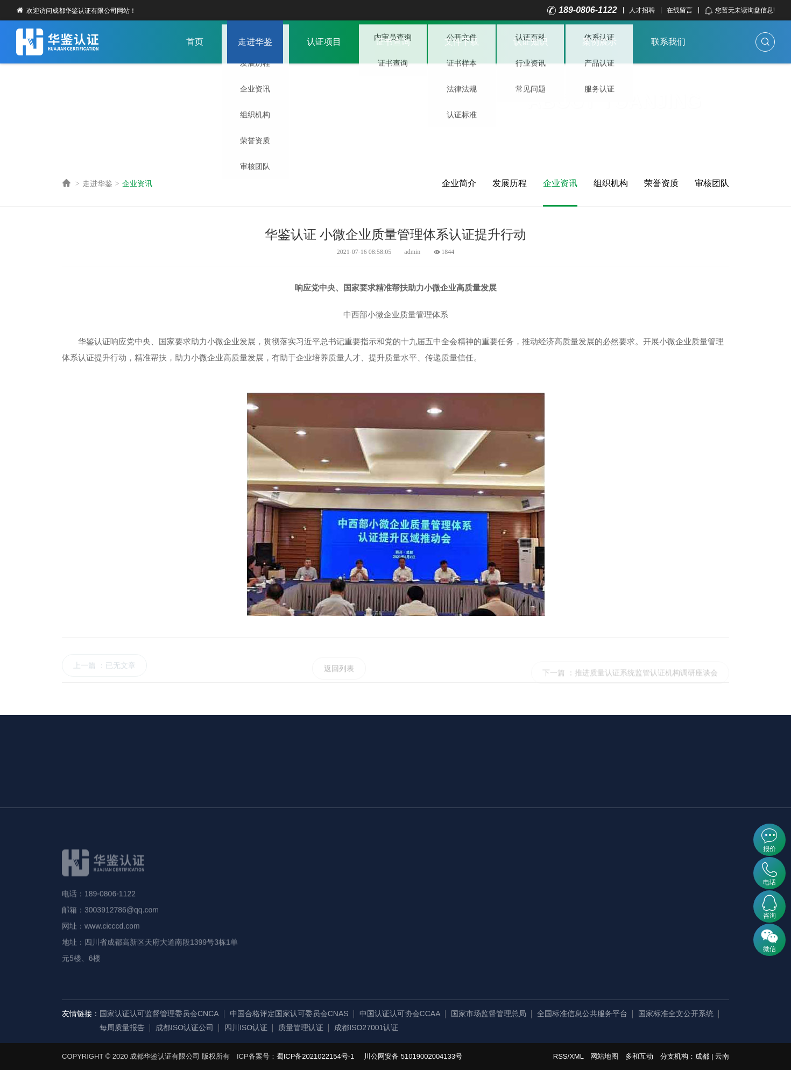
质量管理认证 (300, 1027)
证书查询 (393, 41)
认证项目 (324, 41)
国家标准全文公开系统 (676, 1013)
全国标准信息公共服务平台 (582, 1013)
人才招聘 (642, 10)
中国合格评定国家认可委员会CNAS (289, 1013)
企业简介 (459, 183)
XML (576, 1056)
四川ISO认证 (245, 1027)
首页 (194, 41)
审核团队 (712, 183)
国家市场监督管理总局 (488, 1013)
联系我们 (668, 41)
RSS (560, 1056)
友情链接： (81, 1013)
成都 (702, 1056)
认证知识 (530, 41)
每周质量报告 (122, 1027)
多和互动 (639, 1056)
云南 (722, 1056)
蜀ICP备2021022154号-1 (316, 1056)
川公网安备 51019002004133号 (413, 1056)
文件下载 (461, 41)
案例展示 (599, 41)
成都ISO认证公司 (185, 1027)
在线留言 (680, 10)
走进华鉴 (255, 41)
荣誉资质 (661, 183)
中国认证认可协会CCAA (400, 1013)
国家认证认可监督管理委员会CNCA (159, 1013)
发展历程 (509, 183)
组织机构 (611, 183)
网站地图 (604, 1056)
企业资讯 (137, 183)
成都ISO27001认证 (366, 1027)
